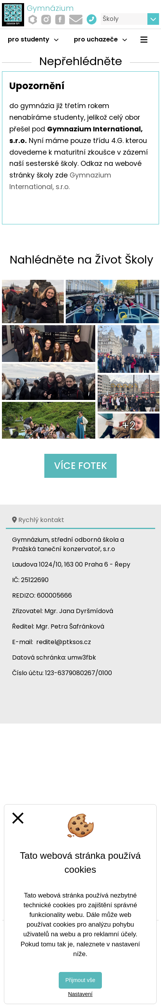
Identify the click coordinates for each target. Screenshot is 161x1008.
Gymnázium (50, 8)
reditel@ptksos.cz (63, 642)
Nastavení (80, 994)
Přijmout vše (80, 980)
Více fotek (80, 465)
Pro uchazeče (100, 39)
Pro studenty (33, 39)
